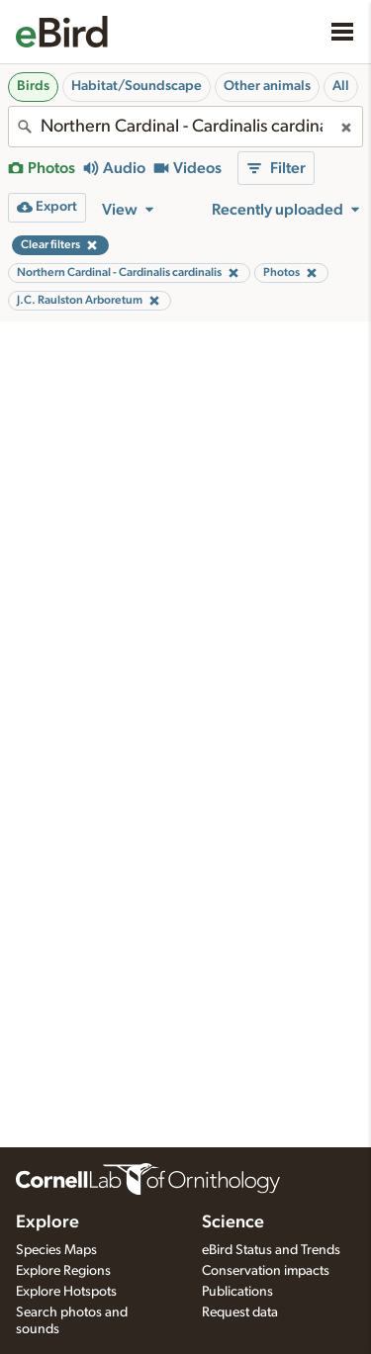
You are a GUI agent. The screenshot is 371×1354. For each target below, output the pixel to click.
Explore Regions (63, 1271)
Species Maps (56, 1250)
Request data (240, 1312)
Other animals (267, 86)
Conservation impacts (265, 1271)
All (340, 86)
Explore (47, 1222)
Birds (33, 86)
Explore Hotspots (66, 1292)
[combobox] (185, 126)
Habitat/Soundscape (136, 86)
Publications (237, 1292)
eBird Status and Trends (271, 1250)
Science (233, 1222)
